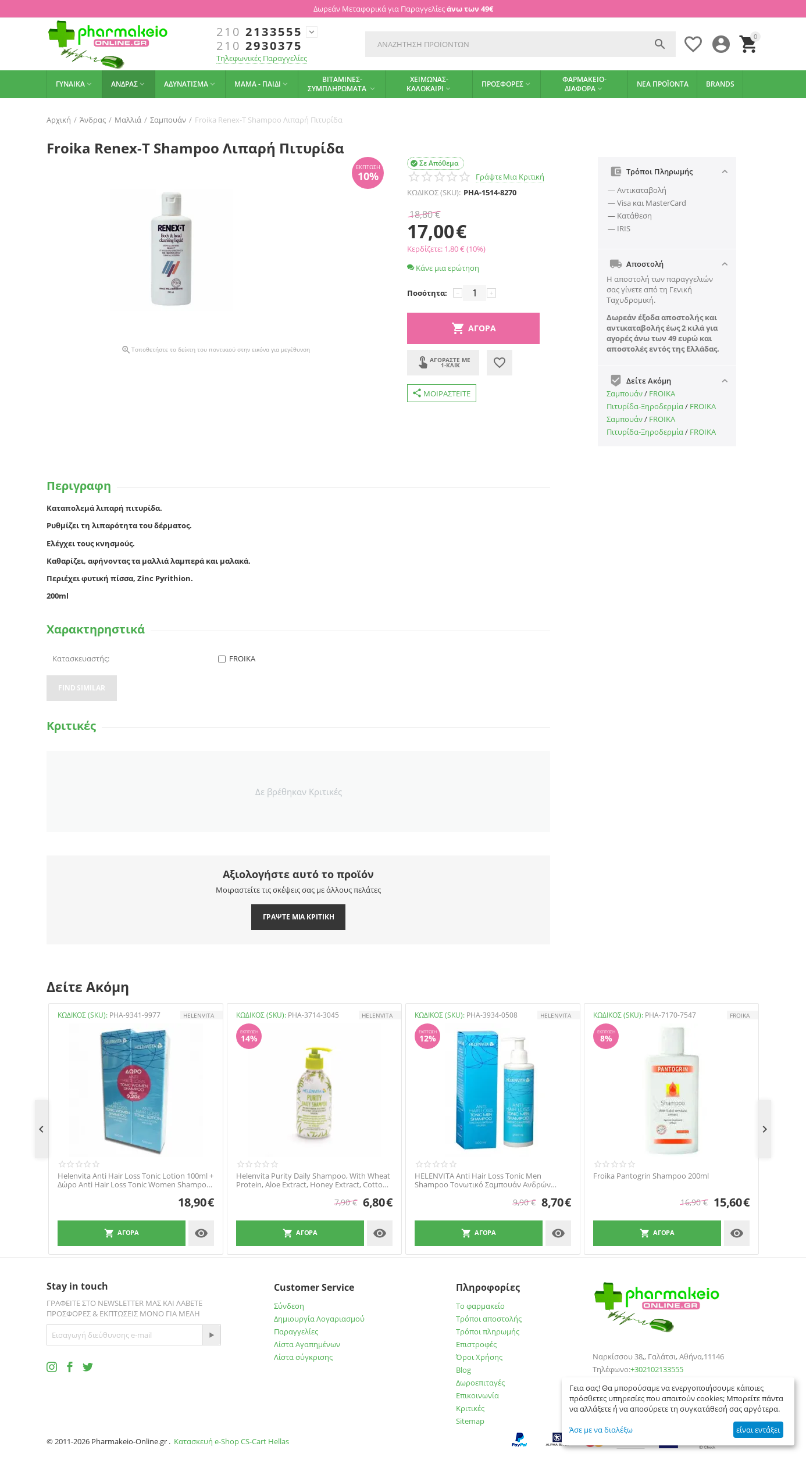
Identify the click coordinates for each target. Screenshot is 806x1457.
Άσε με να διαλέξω (601, 1429)
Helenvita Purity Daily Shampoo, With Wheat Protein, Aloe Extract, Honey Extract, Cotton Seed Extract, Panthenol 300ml (313, 1181)
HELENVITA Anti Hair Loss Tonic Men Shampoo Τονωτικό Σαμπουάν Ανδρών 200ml (483, 1181)
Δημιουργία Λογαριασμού (319, 1318)
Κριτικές (470, 1408)
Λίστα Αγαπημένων (307, 1344)
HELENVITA (198, 1015)
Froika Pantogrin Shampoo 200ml (651, 1176)
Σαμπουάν (625, 393)
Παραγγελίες (296, 1331)
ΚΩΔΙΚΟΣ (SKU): (434, 192)
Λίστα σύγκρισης (303, 1357)
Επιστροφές (476, 1344)
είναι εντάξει (758, 1429)
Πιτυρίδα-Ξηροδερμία (645, 406)
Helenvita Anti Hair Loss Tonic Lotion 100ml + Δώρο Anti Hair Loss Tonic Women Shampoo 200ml (135, 1181)
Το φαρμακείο (480, 1306)
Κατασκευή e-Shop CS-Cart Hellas (231, 1441)
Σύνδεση (289, 1306)
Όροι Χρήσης (479, 1357)
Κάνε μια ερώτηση (443, 268)
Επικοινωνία (477, 1395)
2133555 (259, 32)
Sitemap (470, 1421)
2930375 (259, 46)
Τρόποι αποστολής (489, 1318)
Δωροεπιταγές (480, 1382)
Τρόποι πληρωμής (487, 1331)
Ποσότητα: (427, 293)
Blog (463, 1370)
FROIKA (662, 393)
